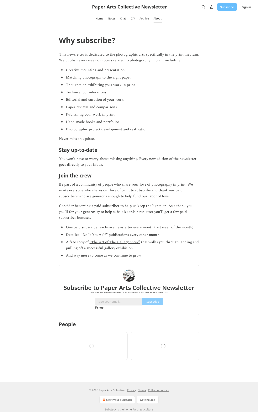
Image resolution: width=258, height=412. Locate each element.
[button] (99, 18)
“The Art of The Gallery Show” (115, 242)
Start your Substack (117, 400)
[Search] (203, 7)
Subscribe (227, 7)
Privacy (131, 390)
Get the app (147, 400)
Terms (142, 390)
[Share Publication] (212, 7)
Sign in (246, 7)
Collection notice (158, 390)
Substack (110, 409)
